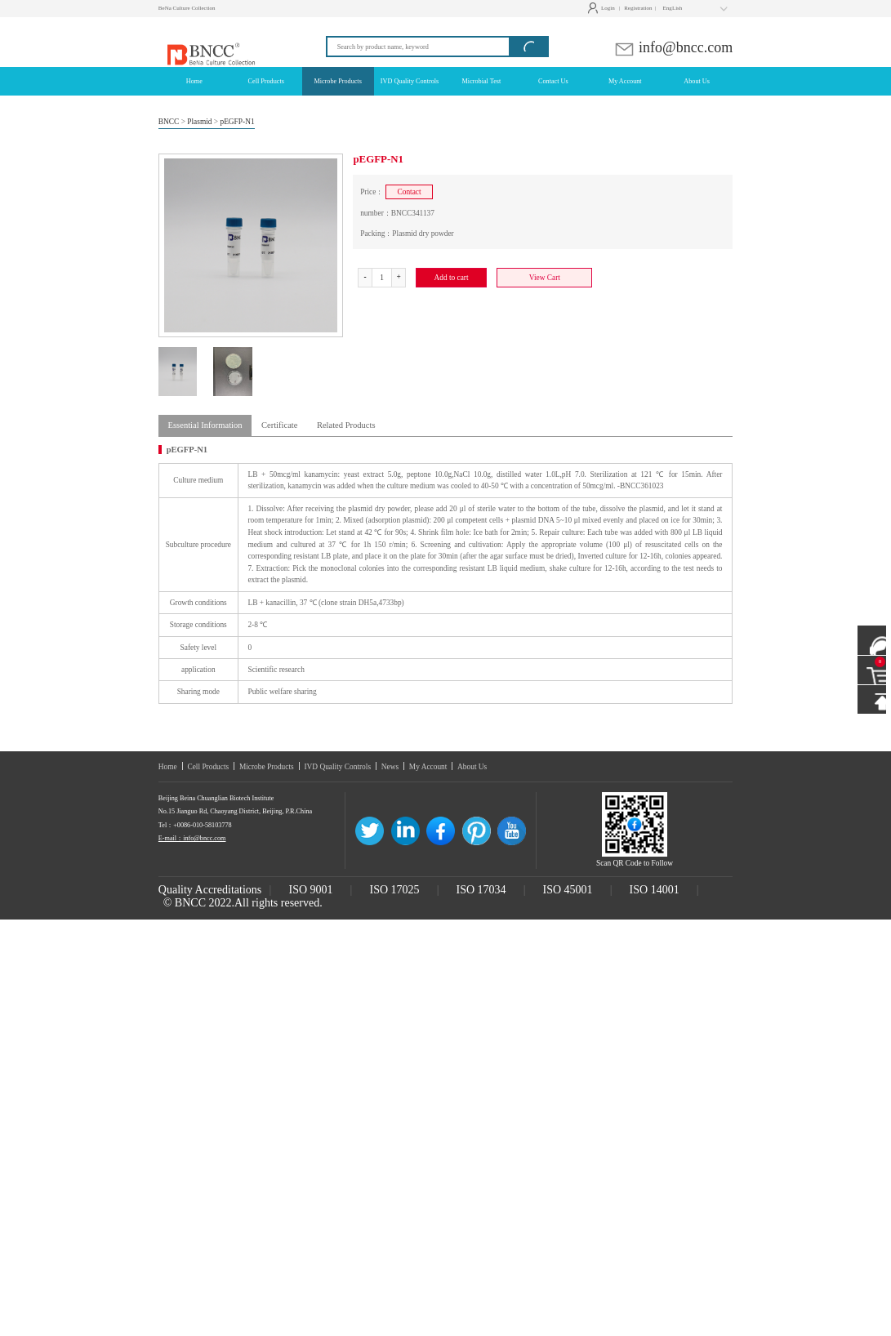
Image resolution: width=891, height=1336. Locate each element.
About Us (472, 767)
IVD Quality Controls (337, 767)
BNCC (169, 122)
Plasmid (199, 122)
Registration (640, 8)
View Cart (544, 278)
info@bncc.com (673, 47)
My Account (428, 767)
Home (167, 767)
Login (603, 8)
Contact (409, 192)
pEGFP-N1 (237, 122)
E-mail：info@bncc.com (192, 838)
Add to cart (451, 278)
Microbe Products (266, 767)
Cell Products (208, 767)
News (390, 767)
